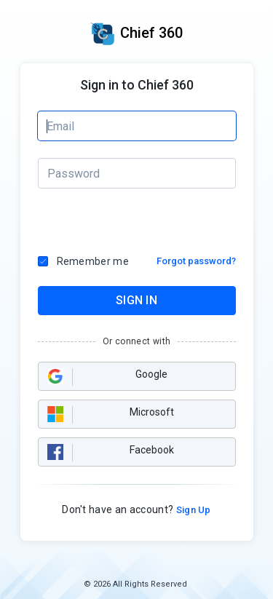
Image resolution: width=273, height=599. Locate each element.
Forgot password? (196, 260)
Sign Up (192, 509)
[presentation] (100, 222)
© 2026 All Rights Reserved (135, 584)
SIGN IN (136, 300)
